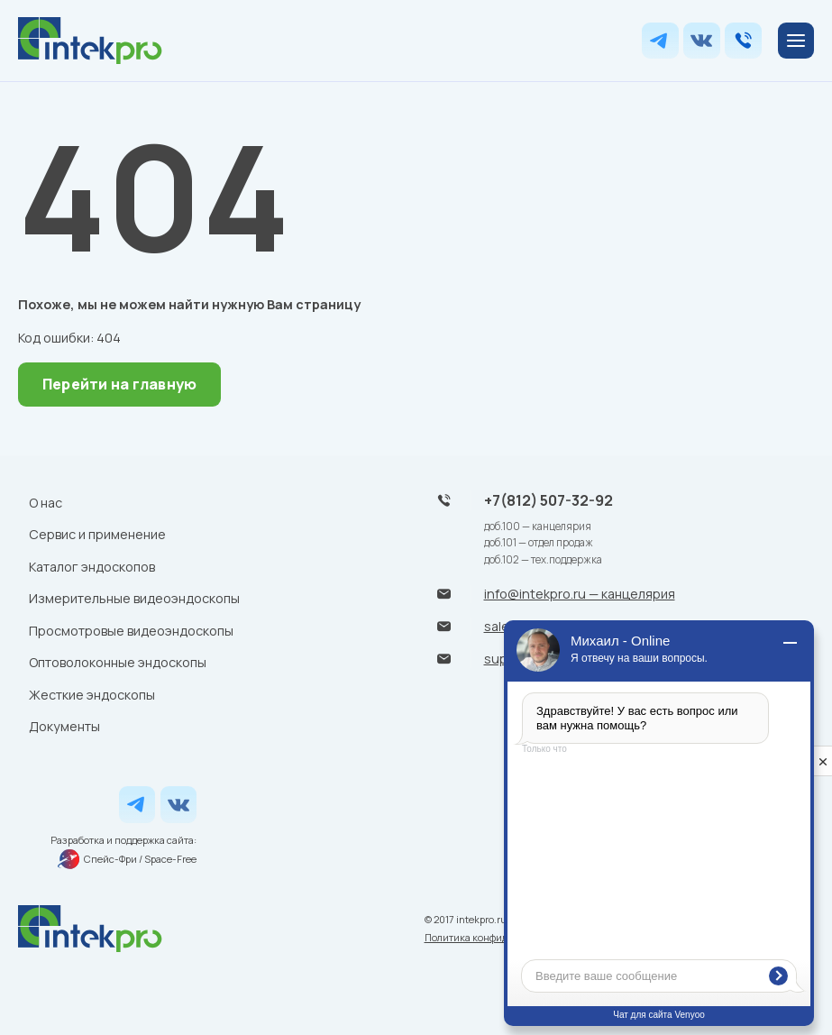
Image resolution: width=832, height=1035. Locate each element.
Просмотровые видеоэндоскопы (131, 630)
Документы (64, 726)
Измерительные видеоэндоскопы (134, 598)
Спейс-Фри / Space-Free (127, 859)
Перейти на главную (119, 384)
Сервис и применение (97, 534)
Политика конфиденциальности (500, 937)
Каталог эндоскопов (92, 566)
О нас (45, 502)
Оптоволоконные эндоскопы (117, 662)
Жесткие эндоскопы (92, 694)
